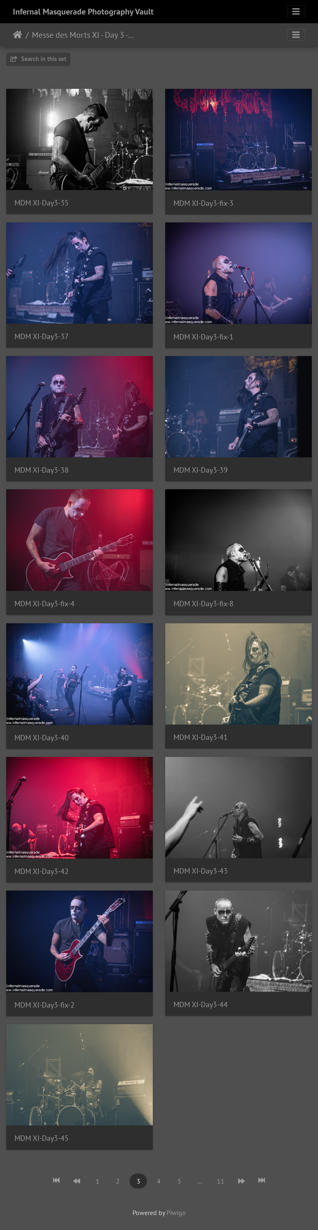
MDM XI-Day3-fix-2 (44, 1005)
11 (220, 1181)
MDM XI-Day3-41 (200, 737)
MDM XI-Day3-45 (41, 1138)
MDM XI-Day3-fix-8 (203, 603)
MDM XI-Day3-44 (200, 1004)
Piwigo (176, 1212)
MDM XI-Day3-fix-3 (203, 203)
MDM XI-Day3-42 (41, 871)
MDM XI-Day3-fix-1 (203, 336)
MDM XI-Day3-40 (41, 737)
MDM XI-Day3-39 (200, 470)
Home (17, 35)
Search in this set (38, 59)
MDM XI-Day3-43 (200, 870)
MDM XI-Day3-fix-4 (44, 603)
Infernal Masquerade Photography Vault (83, 11)
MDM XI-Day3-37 (41, 336)
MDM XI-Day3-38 (41, 470)
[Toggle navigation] (296, 11)
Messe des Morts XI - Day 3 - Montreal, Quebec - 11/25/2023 (83, 34)
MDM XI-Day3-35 (41, 202)
